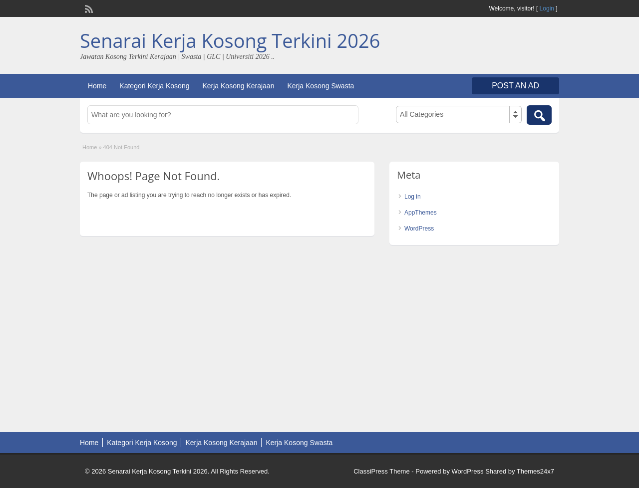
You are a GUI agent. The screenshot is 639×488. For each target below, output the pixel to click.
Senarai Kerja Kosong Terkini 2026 (230, 40)
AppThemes (420, 212)
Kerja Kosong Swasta (320, 86)
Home (97, 86)
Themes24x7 (535, 471)
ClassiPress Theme (381, 471)
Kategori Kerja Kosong (154, 86)
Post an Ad (515, 85)
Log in (412, 196)
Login (547, 8)
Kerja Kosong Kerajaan (238, 86)
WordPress (419, 228)
